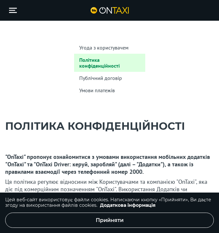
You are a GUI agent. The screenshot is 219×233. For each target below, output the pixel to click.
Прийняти (110, 220)
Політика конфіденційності (99, 63)
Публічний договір (100, 78)
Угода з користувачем (103, 47)
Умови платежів (97, 90)
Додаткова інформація (128, 205)
